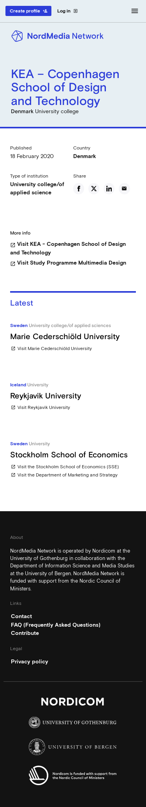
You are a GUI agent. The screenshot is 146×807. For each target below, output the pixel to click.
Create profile (28, 11)
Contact (21, 616)
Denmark (84, 156)
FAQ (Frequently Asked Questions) (55, 625)
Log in (67, 11)
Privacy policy (29, 661)
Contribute (25, 633)
